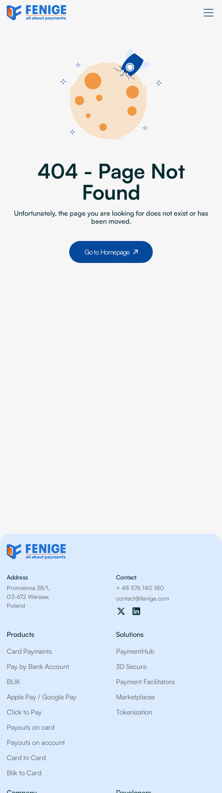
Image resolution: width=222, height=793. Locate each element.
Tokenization (134, 712)
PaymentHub (135, 651)
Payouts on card (30, 727)
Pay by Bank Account (38, 666)
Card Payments (29, 651)
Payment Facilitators (145, 681)
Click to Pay (24, 712)
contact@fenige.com (142, 598)
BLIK (13, 681)
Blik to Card (24, 773)
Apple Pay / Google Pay (41, 697)
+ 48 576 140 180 (140, 587)
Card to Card (26, 757)
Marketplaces (135, 697)
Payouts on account (36, 742)
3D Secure (131, 666)
